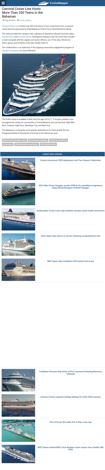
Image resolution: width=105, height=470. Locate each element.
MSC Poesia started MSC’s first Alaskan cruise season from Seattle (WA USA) (70, 448)
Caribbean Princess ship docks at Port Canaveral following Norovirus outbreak (70, 372)
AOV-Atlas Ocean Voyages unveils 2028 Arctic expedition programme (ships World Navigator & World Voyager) (70, 186)
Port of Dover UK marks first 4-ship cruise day (70, 422)
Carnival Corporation (10, 50)
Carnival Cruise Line (10, 26)
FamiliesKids (49, 144)
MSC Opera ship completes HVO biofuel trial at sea (70, 261)
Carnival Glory (8, 37)
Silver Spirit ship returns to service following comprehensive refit (70, 236)
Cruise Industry (24, 20)
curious (8, 144)
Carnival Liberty (24, 37)
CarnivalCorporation (27, 144)
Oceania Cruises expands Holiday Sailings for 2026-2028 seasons (70, 397)
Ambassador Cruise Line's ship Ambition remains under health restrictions (71, 211)
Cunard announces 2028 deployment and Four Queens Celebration (70, 160)
